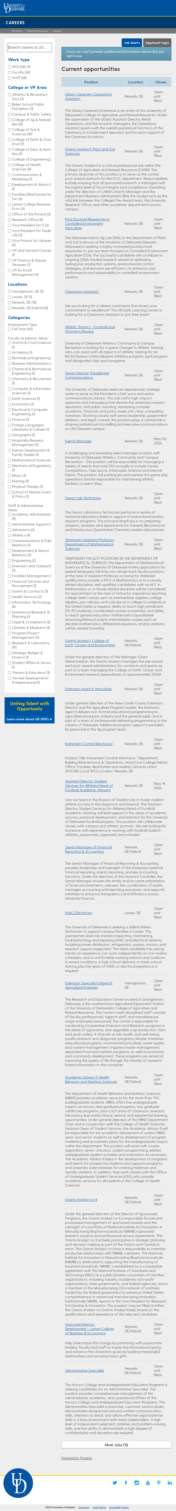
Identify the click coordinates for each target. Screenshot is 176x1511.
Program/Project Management (25, 635)
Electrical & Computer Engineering (30, 411)
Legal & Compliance (31, 622)
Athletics (21, 535)
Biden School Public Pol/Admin (28, 106)
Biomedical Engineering (33, 358)
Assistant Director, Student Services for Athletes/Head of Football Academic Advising (89, 785)
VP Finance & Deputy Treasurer (29, 262)
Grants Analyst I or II (81, 1199)
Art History (22, 352)
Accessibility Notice (119, 1507)
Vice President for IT (30, 225)
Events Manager (78, 441)
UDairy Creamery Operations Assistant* (88, 96)
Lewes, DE (22, 296)
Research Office (27, 219)
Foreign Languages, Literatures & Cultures (30, 427)
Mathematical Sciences (33, 460)
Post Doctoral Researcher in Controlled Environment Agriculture (87, 223)
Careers (15, 22)
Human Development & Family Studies (31, 452)
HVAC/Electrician (78, 912)
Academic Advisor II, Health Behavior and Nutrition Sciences (91, 1079)
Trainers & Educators (31, 672)
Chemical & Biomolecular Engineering (32, 371)
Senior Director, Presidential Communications (87, 375)
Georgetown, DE (27, 291)
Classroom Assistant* (82, 291)
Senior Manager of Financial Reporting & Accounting (88, 849)
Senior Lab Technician (83, 498)
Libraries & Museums (31, 627)
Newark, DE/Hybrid (30, 307)
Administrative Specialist (84, 1370)
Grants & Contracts (30, 591)
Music (19, 475)
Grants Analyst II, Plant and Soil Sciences (90, 151)
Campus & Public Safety (33, 114)
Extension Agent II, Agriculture (88, 688)
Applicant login (157, 43)
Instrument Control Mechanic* (89, 743)
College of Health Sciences (26, 166)
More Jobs (116, 1445)
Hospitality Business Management (28, 442)
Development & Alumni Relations (30, 552)
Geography (23, 434)
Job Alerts (132, 43)
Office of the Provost (31, 214)
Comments (83, 1507)
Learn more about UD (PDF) (30, 719)
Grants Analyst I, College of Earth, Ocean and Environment (90, 642)
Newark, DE (24, 302)
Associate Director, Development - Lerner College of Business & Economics (89, 1328)
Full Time (22, 329)
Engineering (24, 560)
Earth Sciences (26, 398)
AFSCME (21, 66)
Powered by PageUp (76, 1458)
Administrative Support (32, 524)
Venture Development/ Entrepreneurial (30, 680)
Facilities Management (33, 575)
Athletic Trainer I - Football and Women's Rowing (90, 329)
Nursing (20, 481)
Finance (20, 419)
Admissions (23, 529)
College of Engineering (33, 159)
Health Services (26, 596)
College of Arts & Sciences (26, 131)
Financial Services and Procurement (30, 583)
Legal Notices (99, 1507)
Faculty (21, 72)
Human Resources (37, 30)
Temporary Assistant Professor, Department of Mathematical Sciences (89, 544)
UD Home (16, 30)
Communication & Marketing (27, 176)
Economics (23, 404)
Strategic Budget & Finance (27, 654)
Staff (19, 77)
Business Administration (32, 363)
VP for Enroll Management (25, 272)
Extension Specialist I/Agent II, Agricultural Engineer (89, 985)
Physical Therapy (27, 486)
